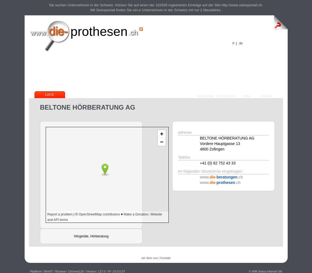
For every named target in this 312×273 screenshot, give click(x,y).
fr (233, 43)
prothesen (99, 31)
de (241, 43)
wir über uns (149, 258)
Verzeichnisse (226, 96)
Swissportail (205, 96)
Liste (49, 95)
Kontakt (267, 96)
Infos (246, 96)
